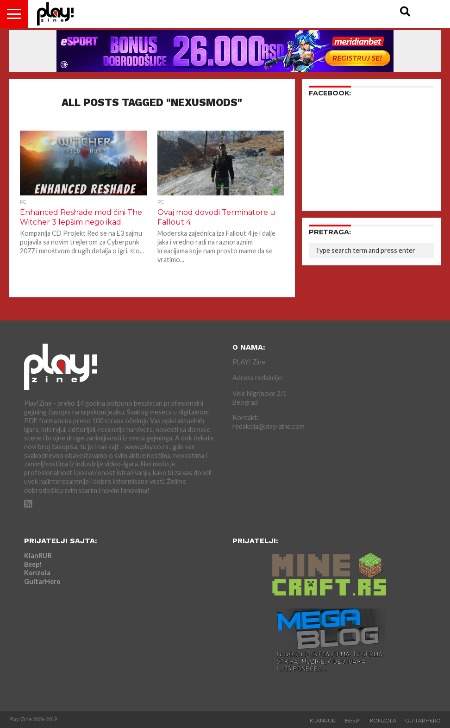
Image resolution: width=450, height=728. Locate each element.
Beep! (33, 564)
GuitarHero (42, 581)
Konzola (37, 573)
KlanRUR (38, 555)
